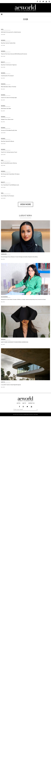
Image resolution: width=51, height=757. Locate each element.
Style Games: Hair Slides (6, 108)
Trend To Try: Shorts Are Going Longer (9, 97)
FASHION (3, 84)
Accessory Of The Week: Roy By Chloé (9, 130)
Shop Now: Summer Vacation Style (8, 43)
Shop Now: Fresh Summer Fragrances (9, 64)
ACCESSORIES (4, 296)
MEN (2, 29)
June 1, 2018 (3, 45)
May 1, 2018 (3, 110)
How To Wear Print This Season (7, 195)
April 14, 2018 (3, 187)
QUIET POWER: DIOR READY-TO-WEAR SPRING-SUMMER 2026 (14, 342)
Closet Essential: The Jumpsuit (7, 75)
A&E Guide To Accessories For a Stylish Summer (11, 32)
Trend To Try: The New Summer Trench (9, 152)
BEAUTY (3, 62)
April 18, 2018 (3, 198)
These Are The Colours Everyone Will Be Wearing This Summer (14, 53)
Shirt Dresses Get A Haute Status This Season (10, 174)
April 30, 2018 (3, 132)
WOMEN (3, 40)
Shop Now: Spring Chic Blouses (7, 141)
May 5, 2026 (3, 344)
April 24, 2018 (3, 154)
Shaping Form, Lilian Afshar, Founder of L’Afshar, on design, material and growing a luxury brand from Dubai (23, 299)
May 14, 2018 (3, 56)
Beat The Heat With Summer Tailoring (9, 163)
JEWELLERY (4, 254)
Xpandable (36, 414)
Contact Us (31, 403)
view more (25, 204)
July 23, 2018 (3, 34)
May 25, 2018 (3, 165)
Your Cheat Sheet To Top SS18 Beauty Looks (10, 184)
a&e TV (24, 403)
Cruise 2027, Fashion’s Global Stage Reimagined (11, 384)
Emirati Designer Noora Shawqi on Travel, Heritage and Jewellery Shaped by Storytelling (19, 256)
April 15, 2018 (3, 176)
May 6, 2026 (3, 259)
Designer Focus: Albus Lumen (7, 119)
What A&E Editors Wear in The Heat (8, 86)
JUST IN (3, 382)
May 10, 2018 (3, 67)
